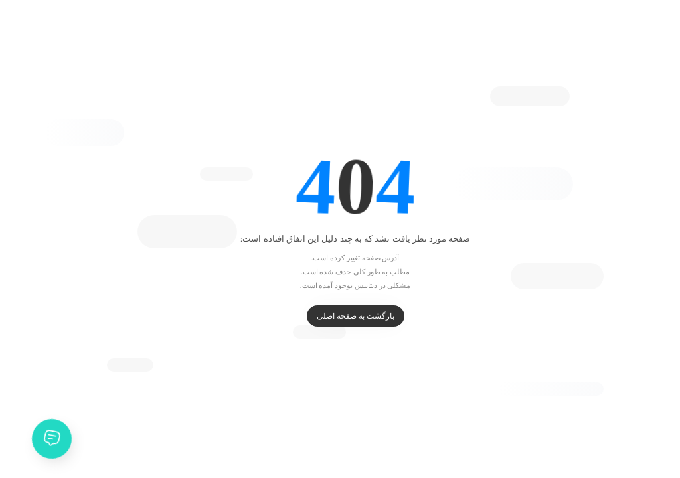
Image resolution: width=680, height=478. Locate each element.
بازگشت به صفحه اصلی (340, 316)
